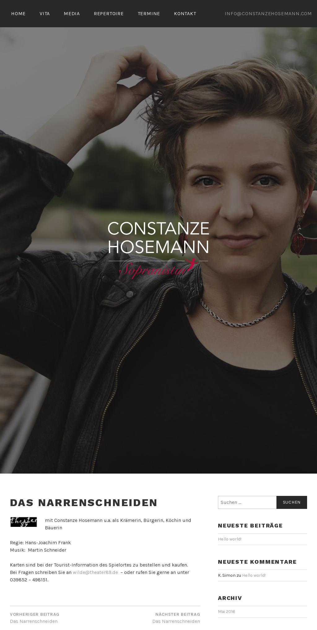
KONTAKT (185, 13)
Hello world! (229, 556)
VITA (45, 13)
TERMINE (149, 13)
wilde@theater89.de (95, 590)
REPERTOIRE (109, 13)
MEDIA (72, 13)
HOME (18, 13)
